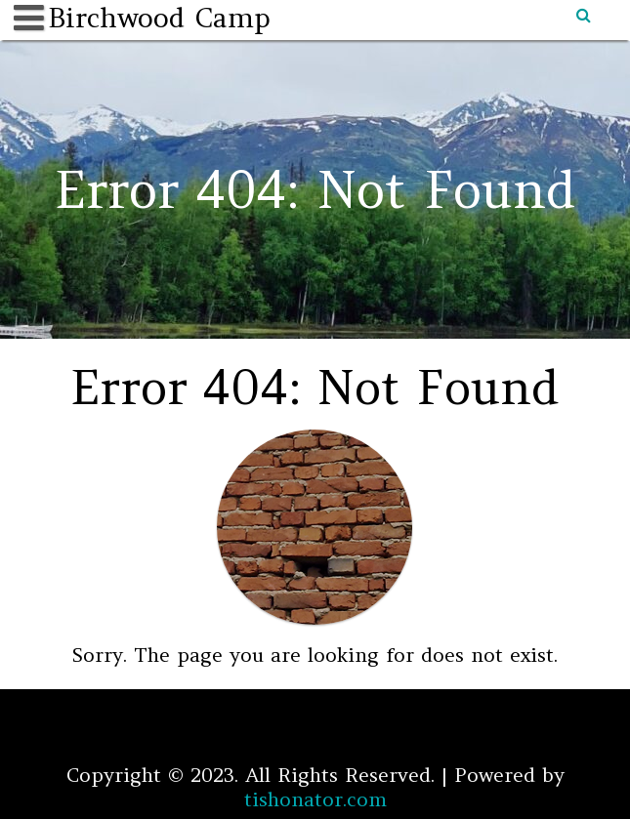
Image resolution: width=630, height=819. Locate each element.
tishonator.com (315, 799)
